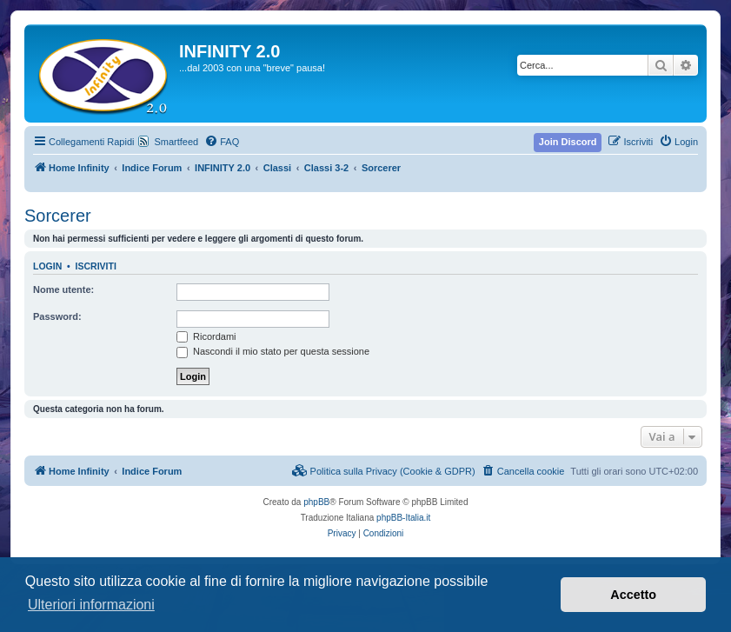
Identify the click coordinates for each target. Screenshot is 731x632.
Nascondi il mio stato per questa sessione (272, 351)
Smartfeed (176, 141)
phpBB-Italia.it (403, 517)
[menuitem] (221, 141)
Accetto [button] (633, 595)
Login (47, 266)
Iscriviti (96, 266)
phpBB (316, 502)
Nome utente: (63, 289)
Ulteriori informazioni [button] (91, 604)
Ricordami (206, 336)
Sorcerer (57, 215)
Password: (57, 316)
